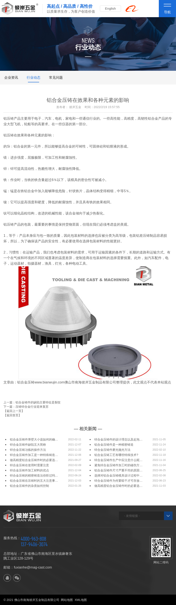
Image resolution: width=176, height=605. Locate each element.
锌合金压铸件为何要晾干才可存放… (118, 480)
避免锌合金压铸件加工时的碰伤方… (118, 465)
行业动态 (33, 77)
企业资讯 (11, 77)
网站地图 (67, 600)
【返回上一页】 (13, 411)
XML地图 (81, 600)
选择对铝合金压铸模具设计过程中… (118, 475)
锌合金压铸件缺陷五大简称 (28, 444)
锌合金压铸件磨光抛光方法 (112, 449)
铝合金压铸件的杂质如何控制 (29, 485)
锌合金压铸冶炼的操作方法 (28, 449)
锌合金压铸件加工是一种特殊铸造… (34, 455)
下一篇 (26, 406)
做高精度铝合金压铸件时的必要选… (34, 460)
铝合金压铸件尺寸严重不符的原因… (118, 470)
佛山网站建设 (149, 600)
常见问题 (56, 77)
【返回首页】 (12, 415)
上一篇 (32, 402)
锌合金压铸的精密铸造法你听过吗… (34, 475)
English (111, 8)
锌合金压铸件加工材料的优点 (29, 470)
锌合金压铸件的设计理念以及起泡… (118, 439)
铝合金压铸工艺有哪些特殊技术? (116, 455)
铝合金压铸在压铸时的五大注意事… (34, 480)
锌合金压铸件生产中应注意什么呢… (118, 460)
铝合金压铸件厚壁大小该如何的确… (34, 439)
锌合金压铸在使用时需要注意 (29, 465)
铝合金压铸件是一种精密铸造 (113, 444)
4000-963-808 (33, 539)
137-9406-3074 (34, 544)
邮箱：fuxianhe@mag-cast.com (27, 567)
